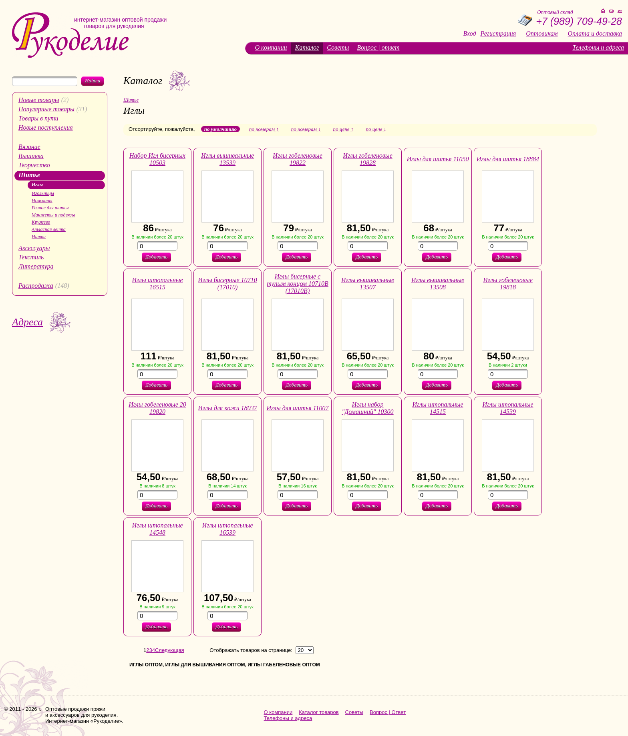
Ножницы (42, 200)
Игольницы (43, 193)
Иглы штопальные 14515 (437, 408)
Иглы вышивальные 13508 (437, 284)
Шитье (29, 175)
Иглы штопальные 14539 (507, 408)
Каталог (307, 47)
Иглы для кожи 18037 (227, 408)
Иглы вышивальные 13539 (227, 159)
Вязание (29, 146)
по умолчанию (220, 129)
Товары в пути (38, 118)
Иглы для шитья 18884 (508, 159)
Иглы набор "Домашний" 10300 (367, 408)
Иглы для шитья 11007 (297, 408)
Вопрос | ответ (378, 47)
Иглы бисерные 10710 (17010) (227, 284)
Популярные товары (46, 109)
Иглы (37, 184)
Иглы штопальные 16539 (227, 529)
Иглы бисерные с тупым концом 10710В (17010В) (297, 283)
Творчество (34, 165)
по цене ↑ (343, 129)
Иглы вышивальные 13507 (367, 284)
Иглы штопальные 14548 (157, 529)
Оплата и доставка (595, 33)
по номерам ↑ (264, 129)
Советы (338, 47)
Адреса (27, 322)
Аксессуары (34, 248)
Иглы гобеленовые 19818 (507, 284)
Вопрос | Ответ (388, 712)
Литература (36, 266)
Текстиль (31, 257)
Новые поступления (45, 127)
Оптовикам (542, 33)
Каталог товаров (318, 712)
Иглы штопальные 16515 (157, 284)
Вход (469, 33)
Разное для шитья (50, 208)
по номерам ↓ (306, 129)
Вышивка (31, 155)
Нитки (39, 236)
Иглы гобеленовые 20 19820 (157, 408)
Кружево (41, 222)
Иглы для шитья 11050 (438, 159)
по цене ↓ (376, 129)
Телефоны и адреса (598, 47)
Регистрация (498, 33)
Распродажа (35, 285)
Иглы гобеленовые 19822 (297, 159)
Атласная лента (49, 229)
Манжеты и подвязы (53, 215)
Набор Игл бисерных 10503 (157, 159)
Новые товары (38, 99)
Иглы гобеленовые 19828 (367, 159)
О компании (271, 47)
